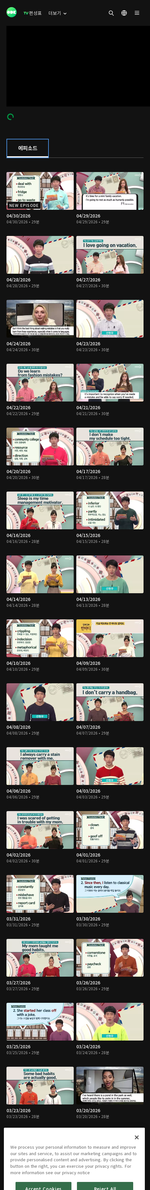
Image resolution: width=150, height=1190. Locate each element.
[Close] (137, 1162)
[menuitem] (32, 13)
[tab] (27, 148)
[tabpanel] (75, 658)
